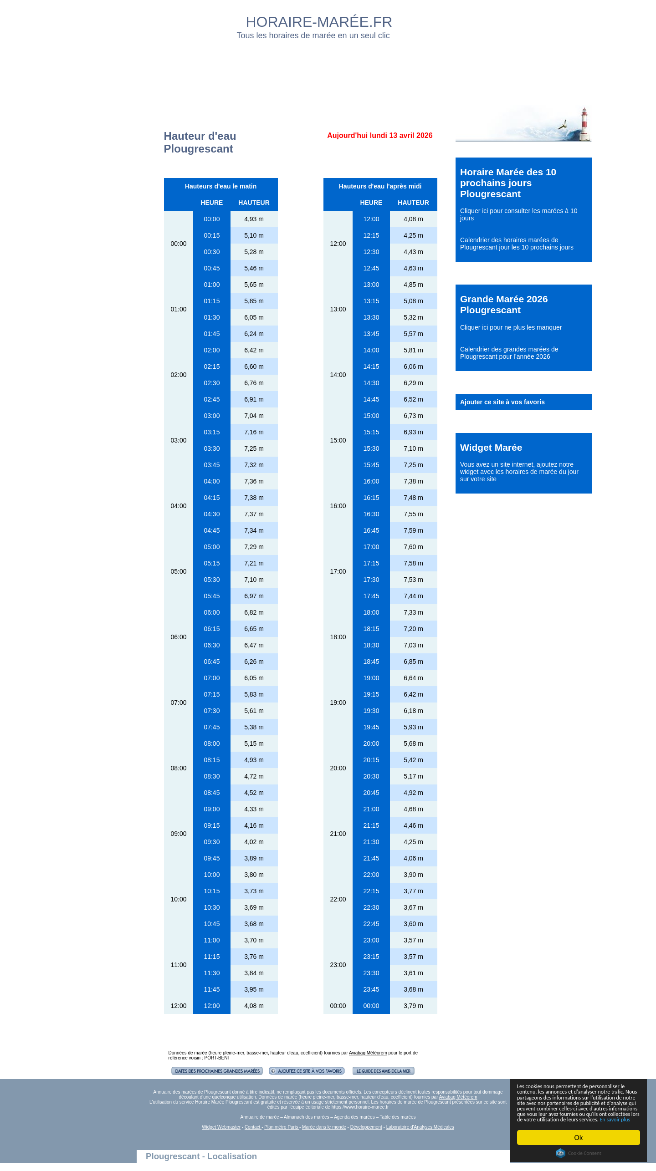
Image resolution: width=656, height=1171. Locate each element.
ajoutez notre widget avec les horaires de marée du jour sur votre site (519, 472)
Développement (366, 1127)
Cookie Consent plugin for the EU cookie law (578, 1153)
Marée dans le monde (324, 1127)
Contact (253, 1127)
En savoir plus (567, 1118)
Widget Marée (491, 447)
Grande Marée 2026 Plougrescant (504, 304)
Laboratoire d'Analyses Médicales (420, 1127)
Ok (578, 1137)
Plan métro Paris (281, 1127)
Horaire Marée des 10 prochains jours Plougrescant (508, 183)
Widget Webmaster (221, 1127)
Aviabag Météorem (368, 1052)
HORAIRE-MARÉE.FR (319, 22)
